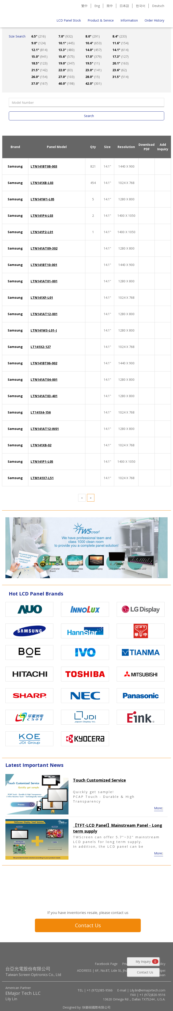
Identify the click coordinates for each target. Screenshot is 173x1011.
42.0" (93, 83)
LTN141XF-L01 (42, 297)
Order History (154, 20)
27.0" (66, 77)
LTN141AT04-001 (44, 379)
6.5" (38, 36)
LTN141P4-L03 (42, 215)
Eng (97, 6)
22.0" (65, 70)
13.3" (66, 50)
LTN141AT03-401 (44, 396)
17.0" (93, 56)
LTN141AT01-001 (44, 281)
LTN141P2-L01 (42, 232)
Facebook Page (106, 964)
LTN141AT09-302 (44, 248)
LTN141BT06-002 (44, 363)
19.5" (92, 63)
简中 (110, 6)
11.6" (120, 43)
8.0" (92, 36)
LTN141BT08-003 (44, 166)
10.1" (66, 43)
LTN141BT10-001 (44, 265)
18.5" (39, 63)
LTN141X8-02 (41, 445)
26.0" (39, 77)
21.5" (39, 70)
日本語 (124, 6)
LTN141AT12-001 (44, 314)
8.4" (119, 36)
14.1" (120, 50)
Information (129, 20)
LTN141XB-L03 (42, 183)
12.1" (39, 50)
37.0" (39, 83)
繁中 (84, 6)
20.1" (120, 63)
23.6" (119, 70)
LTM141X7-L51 (42, 478)
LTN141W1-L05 (42, 199)
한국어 (140, 6)
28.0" (92, 77)
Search (89, 116)
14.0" (93, 50)
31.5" (120, 77)
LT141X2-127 (41, 347)
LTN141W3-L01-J (44, 330)
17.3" (120, 56)
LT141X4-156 (41, 412)
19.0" (66, 63)
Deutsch (158, 6)
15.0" (39, 56)
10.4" (93, 43)
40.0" (66, 83)
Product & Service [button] (101, 20)
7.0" (65, 36)
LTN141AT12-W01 (45, 429)
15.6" (66, 56)
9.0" (38, 43)
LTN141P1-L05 (42, 461)
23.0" (93, 70)
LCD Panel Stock (69, 20)
